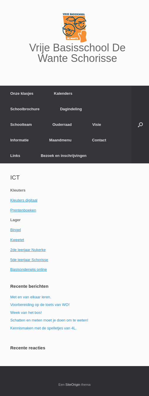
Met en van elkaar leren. (30, 297)
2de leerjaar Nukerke (28, 250)
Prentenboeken (23, 210)
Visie (96, 124)
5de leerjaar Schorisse (29, 260)
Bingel (15, 230)
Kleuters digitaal (24, 200)
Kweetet (17, 240)
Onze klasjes (21, 93)
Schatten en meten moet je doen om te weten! (49, 320)
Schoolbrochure (25, 109)
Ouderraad (62, 124)
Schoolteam (21, 124)
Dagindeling (71, 109)
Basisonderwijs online (28, 269)
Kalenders (63, 93)
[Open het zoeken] (140, 124)
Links (15, 155)
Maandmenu (60, 140)
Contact (99, 140)
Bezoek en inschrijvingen (64, 155)
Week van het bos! (26, 312)
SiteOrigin (72, 384)
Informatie (19, 140)
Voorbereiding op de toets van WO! (40, 304)
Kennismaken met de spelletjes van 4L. (43, 328)
